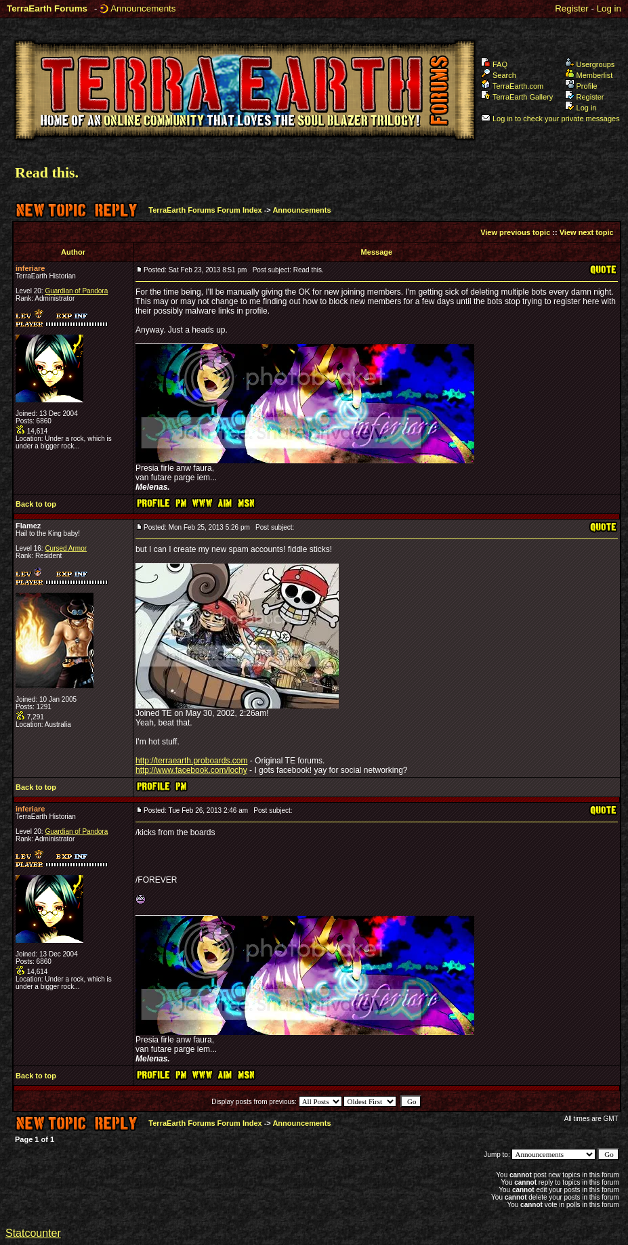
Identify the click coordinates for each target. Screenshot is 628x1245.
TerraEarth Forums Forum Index (204, 210)
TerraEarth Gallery (517, 97)
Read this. (47, 172)
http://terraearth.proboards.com (191, 760)
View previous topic (515, 232)
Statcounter (33, 1233)
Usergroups (590, 64)
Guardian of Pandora (76, 291)
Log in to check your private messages (550, 118)
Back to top (36, 504)
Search (498, 75)
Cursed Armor (66, 548)
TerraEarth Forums (47, 8)
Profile (581, 86)
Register (572, 8)
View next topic (587, 232)
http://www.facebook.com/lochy (191, 770)
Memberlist (589, 75)
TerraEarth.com (512, 86)
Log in (609, 8)
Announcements (142, 8)
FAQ (494, 64)
